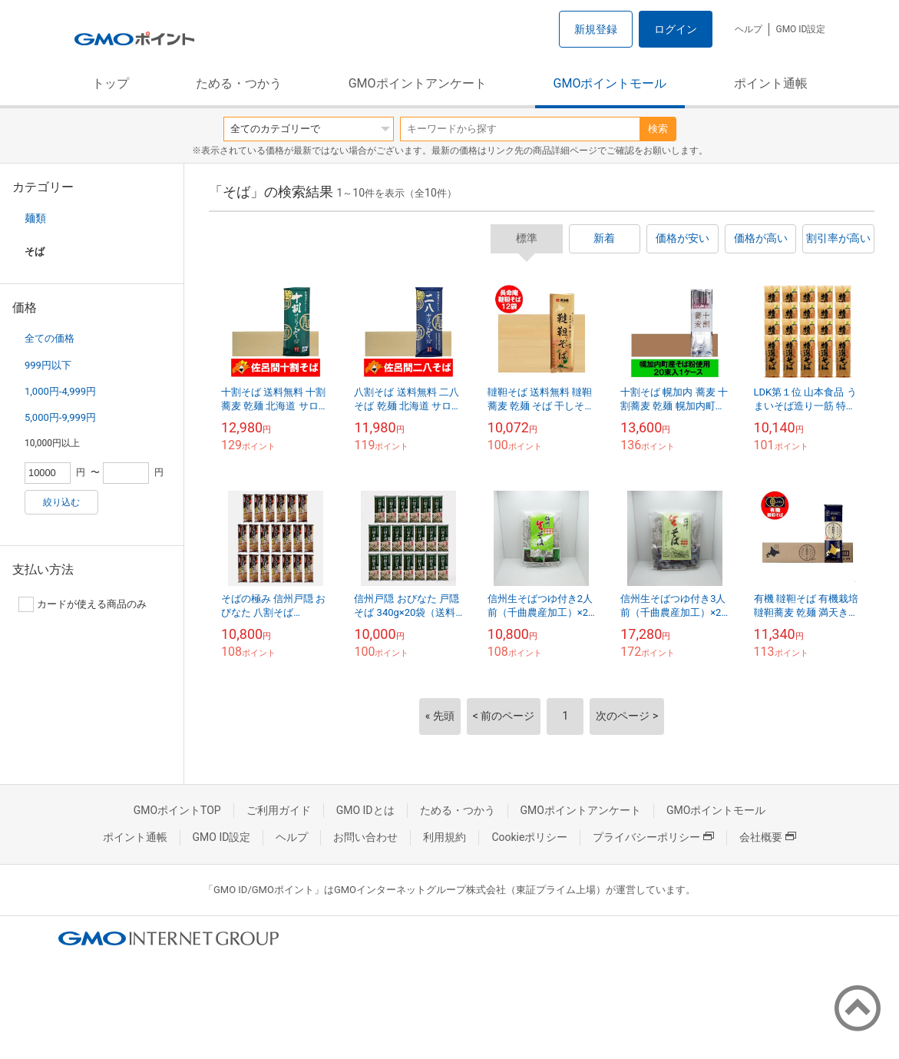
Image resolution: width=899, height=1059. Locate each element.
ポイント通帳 (771, 83)
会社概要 (767, 837)
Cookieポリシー (529, 837)
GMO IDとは (365, 810)
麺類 (35, 218)
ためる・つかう (239, 83)
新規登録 (595, 29)
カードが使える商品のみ (82, 604)
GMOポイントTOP (177, 810)
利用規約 (444, 837)
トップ (110, 83)
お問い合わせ (365, 837)
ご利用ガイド (278, 810)
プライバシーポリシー (653, 837)
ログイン (675, 29)
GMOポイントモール (610, 83)
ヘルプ (748, 29)
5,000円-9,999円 (60, 417)
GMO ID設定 (800, 29)
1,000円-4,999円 (60, 391)
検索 (658, 128)
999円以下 (48, 365)
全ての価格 (49, 338)
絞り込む (61, 502)
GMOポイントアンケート (418, 83)
